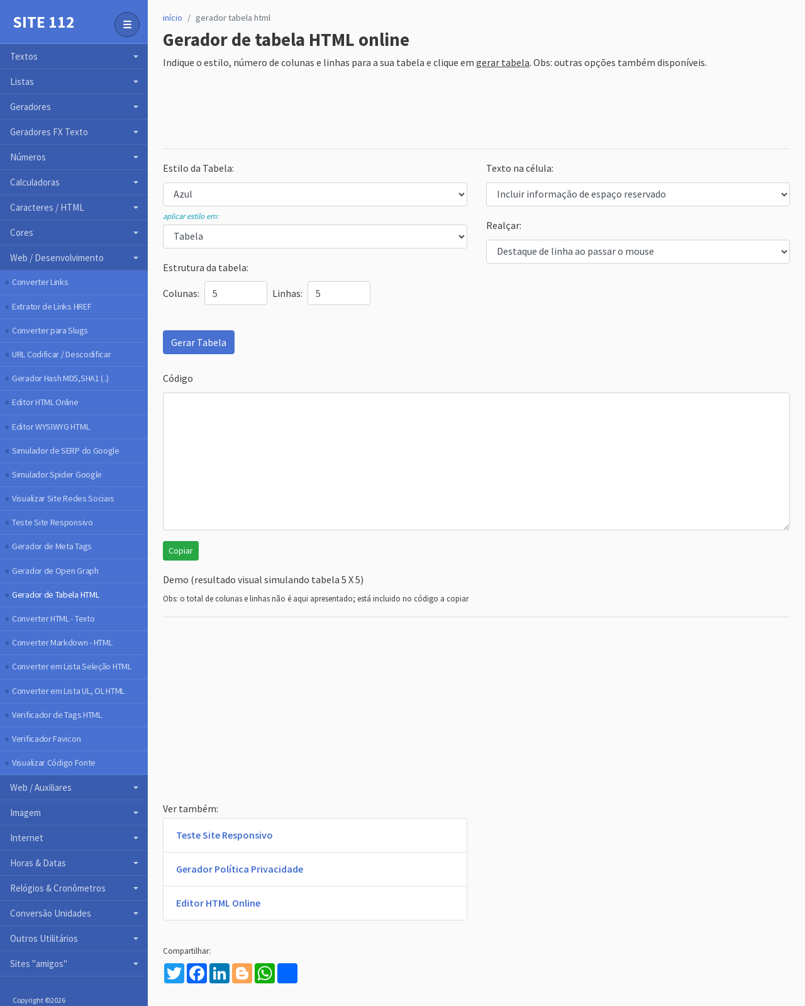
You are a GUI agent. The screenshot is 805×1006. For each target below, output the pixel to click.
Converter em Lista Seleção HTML (71, 666)
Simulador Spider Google (57, 474)
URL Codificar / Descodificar (61, 354)
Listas (22, 81)
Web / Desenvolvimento (57, 258)
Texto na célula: (519, 168)
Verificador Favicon (46, 738)
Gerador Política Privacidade (239, 869)
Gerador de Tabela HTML (55, 594)
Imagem (25, 813)
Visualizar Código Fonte (54, 762)
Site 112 (44, 22)
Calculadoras (35, 182)
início (172, 17)
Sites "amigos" (38, 964)
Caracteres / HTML (47, 207)
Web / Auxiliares (41, 787)
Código (178, 378)
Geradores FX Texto (49, 132)
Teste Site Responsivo (52, 522)
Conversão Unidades (50, 913)
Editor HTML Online (45, 402)
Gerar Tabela (198, 342)
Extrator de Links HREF (51, 306)
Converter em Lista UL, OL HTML (68, 690)
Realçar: (503, 225)
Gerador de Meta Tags (52, 546)
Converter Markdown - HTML (62, 642)
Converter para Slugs (50, 330)
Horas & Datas (38, 863)
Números (28, 157)
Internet (26, 838)
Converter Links (40, 282)
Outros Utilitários (44, 938)
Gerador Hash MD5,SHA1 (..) (60, 378)
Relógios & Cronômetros (58, 888)
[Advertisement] (392, 110)
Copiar (181, 550)
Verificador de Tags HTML (57, 714)
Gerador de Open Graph (55, 570)
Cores (21, 232)
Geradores (30, 107)
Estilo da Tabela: (198, 168)
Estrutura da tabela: (205, 267)
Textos (24, 56)
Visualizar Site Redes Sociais (63, 498)
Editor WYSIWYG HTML (50, 426)
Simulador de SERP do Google (65, 450)
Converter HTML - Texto (53, 618)
